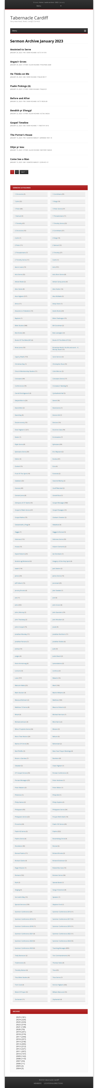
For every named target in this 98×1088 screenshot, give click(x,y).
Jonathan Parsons (21, 641)
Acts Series (18, 274)
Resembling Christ (59, 839)
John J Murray (19, 612)
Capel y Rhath (19, 357)
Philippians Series (59, 809)
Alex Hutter (56, 289)
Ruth (16, 882)
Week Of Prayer (20, 992)
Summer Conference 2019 (62, 926)
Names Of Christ (20, 744)
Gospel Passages (58, 510)
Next (24, 172)
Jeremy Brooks (20, 590)
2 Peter (17, 245)
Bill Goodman (57, 325)
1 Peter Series (57, 209)
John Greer (56, 605)
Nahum (55, 736)
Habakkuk (56, 525)
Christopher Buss (58, 364)
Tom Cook (18, 985)
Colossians (18, 379)
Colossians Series (58, 379)
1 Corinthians (57, 194)
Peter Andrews (58, 780)
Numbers (56, 758)
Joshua (17, 649)
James (17, 576)
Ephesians (56, 444)
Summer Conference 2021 (24, 934)
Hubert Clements (58, 547)
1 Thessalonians (58, 216)
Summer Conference (22, 912)
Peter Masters (19, 787)
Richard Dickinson (59, 861)
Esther (17, 459)
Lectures (18, 671)
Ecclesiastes (57, 437)
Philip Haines (19, 802)
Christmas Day (20, 364)
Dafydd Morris (20, 400)
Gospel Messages (58, 503)
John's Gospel (19, 627)
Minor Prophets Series (22, 729)
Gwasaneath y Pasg (21, 525)
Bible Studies (19, 325)
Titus (54, 970)
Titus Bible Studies (21, 977)
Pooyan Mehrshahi (59, 817)
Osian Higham (57, 766)
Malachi (55, 678)
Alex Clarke (19, 289)
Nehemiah (56, 744)
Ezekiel (17, 466)
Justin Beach (57, 656)
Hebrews (18, 539)
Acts (54, 267)
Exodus (55, 459)
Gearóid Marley (58, 481)
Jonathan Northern (59, 634)
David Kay (18, 415)
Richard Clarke (20, 861)
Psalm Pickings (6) (20, 86)
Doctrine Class (57, 430)
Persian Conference (59, 773)
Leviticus (56, 671)
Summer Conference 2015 (62, 912)
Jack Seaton (56, 568)
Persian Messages (21, 780)
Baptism (17, 318)
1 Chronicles (19, 194)
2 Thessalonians (20, 253)
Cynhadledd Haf (58, 393)
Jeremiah (56, 583)
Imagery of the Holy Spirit (61, 561)
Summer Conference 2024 (62, 941)
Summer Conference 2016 (24, 919)
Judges (17, 656)
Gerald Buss (57, 495)
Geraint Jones (19, 495)
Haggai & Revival (58, 532)
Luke (16, 678)
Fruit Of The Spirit (21, 473)
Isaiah (17, 568)
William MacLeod (58, 992)
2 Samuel (56, 245)
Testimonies (19, 963)
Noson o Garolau (20, 758)
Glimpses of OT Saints (22, 503)
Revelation (18, 846)
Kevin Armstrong (20, 663)
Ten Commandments (60, 955)
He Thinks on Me (19, 73)
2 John (17, 238)
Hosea (17, 547)
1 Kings (55, 201)
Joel (54, 598)
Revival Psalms (20, 853)
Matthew (56, 700)
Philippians (18, 809)
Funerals (55, 473)
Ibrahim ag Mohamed (22, 561)
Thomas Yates (57, 963)
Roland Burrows (58, 868)
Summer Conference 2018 (24, 926)
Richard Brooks (58, 853)
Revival (55, 846)
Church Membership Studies (24, 371)
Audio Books (57, 311)
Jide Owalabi (57, 590)
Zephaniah (56, 999)
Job (16, 598)
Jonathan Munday (21, 634)
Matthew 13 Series (21, 707)
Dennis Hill (56, 415)
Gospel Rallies (19, 517)
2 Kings (55, 238)
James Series (57, 576)
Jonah (54, 627)
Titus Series (56, 977)
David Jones (56, 408)
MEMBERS (37, 1083)
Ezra (54, 466)
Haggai (17, 532)
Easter (17, 437)
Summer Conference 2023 (24, 941)
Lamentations (57, 663)
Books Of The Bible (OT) (61, 340)
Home (41, 2)
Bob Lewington (58, 333)
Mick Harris (56, 722)
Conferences (19, 386)
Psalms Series (19, 839)
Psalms (55, 831)
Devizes (55, 422)
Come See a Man (19, 159)
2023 (56, 2)
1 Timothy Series (58, 223)
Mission (55, 729)
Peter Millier (57, 787)
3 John (55, 260)
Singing (17, 890)
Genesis (17, 488)
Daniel (55, 400)
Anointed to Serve (20, 49)
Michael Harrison (58, 714)
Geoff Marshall (58, 488)
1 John (17, 201)
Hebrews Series (58, 539)
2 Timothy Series (20, 260)
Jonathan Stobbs (58, 641)
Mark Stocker (19, 693)
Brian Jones (19, 347)
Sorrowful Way (20, 897)
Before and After (20, 98)
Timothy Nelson (20, 970)
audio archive (49, 2)
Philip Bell (56, 795)
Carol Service (57, 357)
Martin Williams (58, 693)
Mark (54, 685)
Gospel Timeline (19, 122)
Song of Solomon (58, 890)
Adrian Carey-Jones (59, 282)
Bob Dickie (18, 333)
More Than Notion (21, 736)
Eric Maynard (57, 452)
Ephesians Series (20, 452)
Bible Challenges (58, 318)
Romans (17, 875)
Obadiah (18, 766)
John (16, 605)
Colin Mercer (57, 371)
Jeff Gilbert (18, 583)
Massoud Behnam (21, 700)
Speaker (55, 897)
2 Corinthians (57, 231)
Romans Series (58, 875)
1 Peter (17, 209)
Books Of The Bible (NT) (23, 340)
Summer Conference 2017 (62, 919)
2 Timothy (56, 253)
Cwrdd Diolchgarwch (22, 393)
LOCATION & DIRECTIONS (53, 1083)
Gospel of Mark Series (22, 510)
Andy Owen (56, 304)
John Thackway (20, 619)
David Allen (19, 408)
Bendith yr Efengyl (21, 110)
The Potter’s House (21, 134)
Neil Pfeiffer (19, 751)
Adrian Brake (19, 282)
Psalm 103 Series (58, 824)
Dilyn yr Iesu (17, 147)
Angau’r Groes (18, 61)
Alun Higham (19, 296)
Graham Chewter (58, 517)
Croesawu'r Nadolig (59, 386)
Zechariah (18, 999)
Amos (17, 304)
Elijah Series (19, 444)
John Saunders (57, 612)
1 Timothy (18, 223)
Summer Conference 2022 (62, 934)
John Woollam (57, 619)
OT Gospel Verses (21, 773)
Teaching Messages (59, 948)
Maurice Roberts (58, 707)
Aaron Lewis (19, 267)
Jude (54, 649)
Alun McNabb (57, 296)
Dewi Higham (19, 430)
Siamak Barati (57, 882)
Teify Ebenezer (20, 955)
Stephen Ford (57, 904)
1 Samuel (18, 216)
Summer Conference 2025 (24, 948)
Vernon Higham (58, 985)
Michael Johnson (20, 722)
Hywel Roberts (20, 554)
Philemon (18, 795)
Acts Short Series (58, 274)
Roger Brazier (19, 868)
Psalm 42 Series (20, 831)
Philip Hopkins (57, 802)
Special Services (20, 904)
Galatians (18, 481)
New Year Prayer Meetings (62, 751)
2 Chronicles (19, 231)
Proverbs (18, 824)
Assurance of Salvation (22, 311)
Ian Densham (57, 554)
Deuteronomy (20, 422)
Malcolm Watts (20, 685)
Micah (17, 714)
